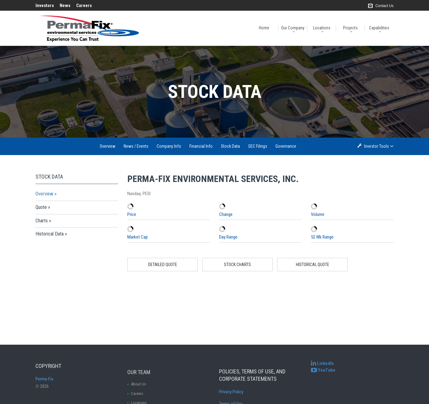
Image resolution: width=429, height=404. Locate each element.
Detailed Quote (162, 264)
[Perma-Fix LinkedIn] (322, 368)
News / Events (136, 146)
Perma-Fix (44, 391)
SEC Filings (257, 146)
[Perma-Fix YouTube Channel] (323, 374)
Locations (321, 27)
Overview (107, 146)
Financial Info (201, 146)
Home (264, 27)
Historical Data (49, 234)
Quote (41, 207)
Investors (44, 5)
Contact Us (384, 6)
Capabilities (379, 27)
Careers (84, 5)
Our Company (292, 27)
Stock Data (230, 146)
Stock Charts (237, 264)
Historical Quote (312, 264)
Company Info (169, 146)
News (65, 5)
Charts (41, 221)
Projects (350, 27)
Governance (285, 146)
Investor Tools (377, 146)
